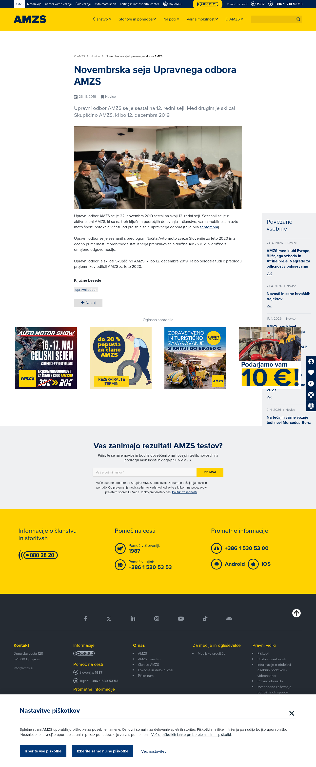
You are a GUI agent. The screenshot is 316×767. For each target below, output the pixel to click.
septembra (209, 227)
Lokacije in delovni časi (155, 670)
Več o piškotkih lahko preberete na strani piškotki (191, 734)
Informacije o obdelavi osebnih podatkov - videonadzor (274, 670)
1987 (98, 672)
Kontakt (21, 645)
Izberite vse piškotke (43, 751)
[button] (298, 19)
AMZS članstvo (149, 659)
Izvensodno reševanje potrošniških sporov (274, 689)
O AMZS (81, 56)
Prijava (210, 472)
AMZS (142, 653)
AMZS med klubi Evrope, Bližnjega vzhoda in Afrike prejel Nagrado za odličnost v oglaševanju (288, 258)
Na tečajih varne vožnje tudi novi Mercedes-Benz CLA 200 (289, 422)
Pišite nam (146, 675)
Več (269, 273)
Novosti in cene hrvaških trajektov (288, 296)
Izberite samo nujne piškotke (102, 751)
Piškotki (263, 653)
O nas (139, 645)
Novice (97, 56)
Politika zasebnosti (271, 659)
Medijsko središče (211, 653)
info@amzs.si (23, 668)
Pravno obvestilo (270, 681)
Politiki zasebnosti (184, 492)
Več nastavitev (153, 751)
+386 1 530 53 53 (104, 681)
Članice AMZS (148, 664)
